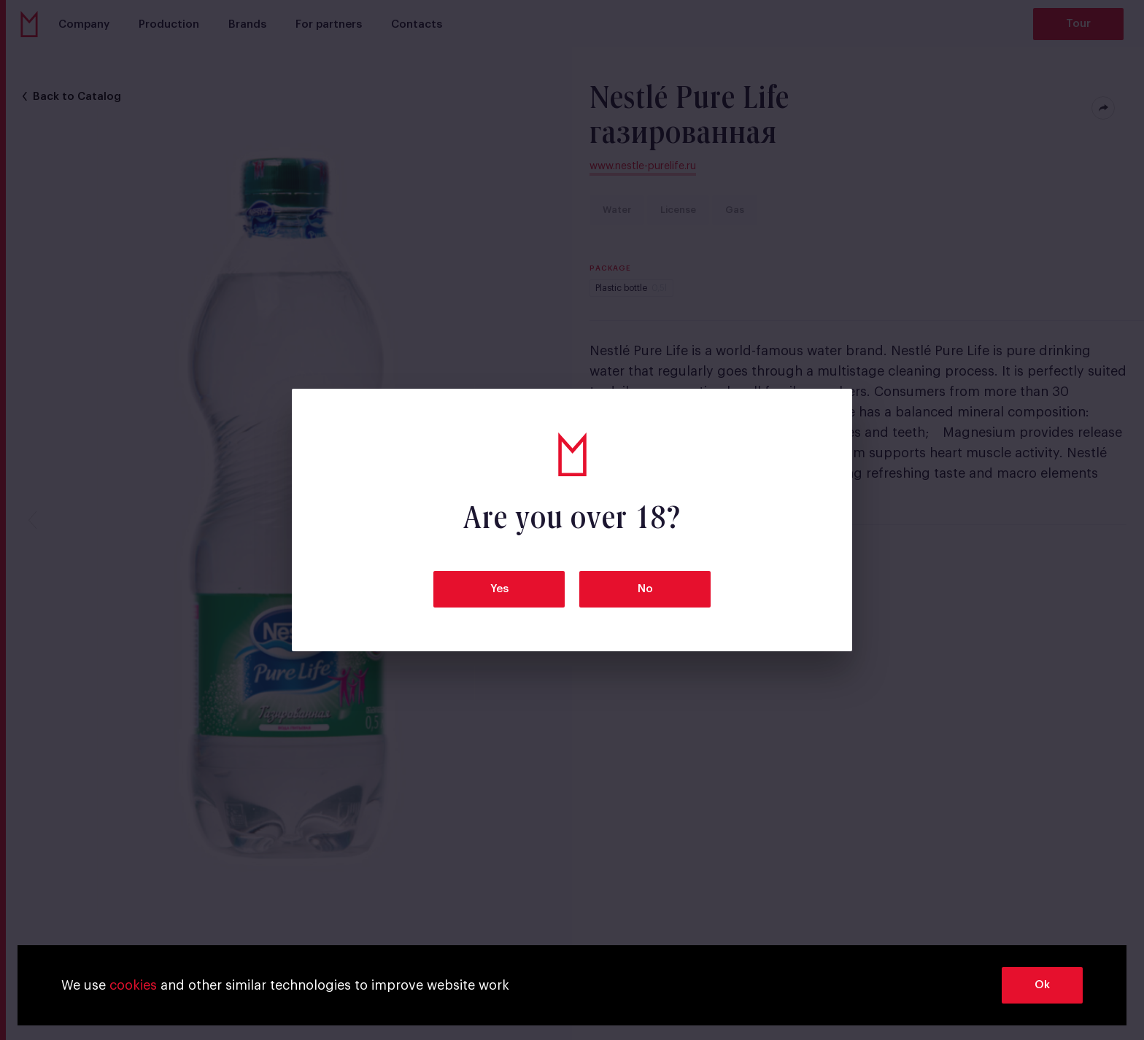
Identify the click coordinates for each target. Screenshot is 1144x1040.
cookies (133, 985)
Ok (1042, 984)
